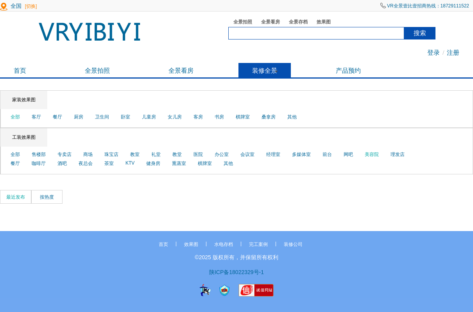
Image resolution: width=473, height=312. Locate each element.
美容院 (372, 154)
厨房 (78, 117)
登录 (433, 52)
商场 (88, 154)
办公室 (222, 154)
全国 (16, 6)
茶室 (109, 163)
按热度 (47, 197)
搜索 (420, 33)
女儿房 (175, 117)
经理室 (273, 154)
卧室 (125, 117)
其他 (292, 117)
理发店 (398, 154)
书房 (219, 117)
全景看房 (268, 22)
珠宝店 (111, 154)
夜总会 (86, 163)
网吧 (348, 154)
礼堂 (156, 154)
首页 (20, 70)
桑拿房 (269, 117)
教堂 (177, 154)
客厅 (36, 117)
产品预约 (348, 70)
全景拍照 (240, 22)
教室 (135, 154)
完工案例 (258, 244)
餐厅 (57, 117)
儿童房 (149, 117)
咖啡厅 (39, 163)
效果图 (321, 22)
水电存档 (223, 244)
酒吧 (62, 163)
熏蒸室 (179, 163)
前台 (327, 154)
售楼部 (39, 154)
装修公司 (293, 244)
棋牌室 (243, 117)
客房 (198, 117)
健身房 (153, 163)
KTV (129, 163)
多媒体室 (301, 154)
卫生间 (102, 117)
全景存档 (296, 22)
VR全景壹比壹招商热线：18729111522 (424, 6)
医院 (198, 154)
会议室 (247, 154)
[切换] (31, 6)
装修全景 (264, 70)
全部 (15, 117)
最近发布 (15, 197)
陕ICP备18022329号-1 (236, 272)
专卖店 (64, 154)
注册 (453, 52)
